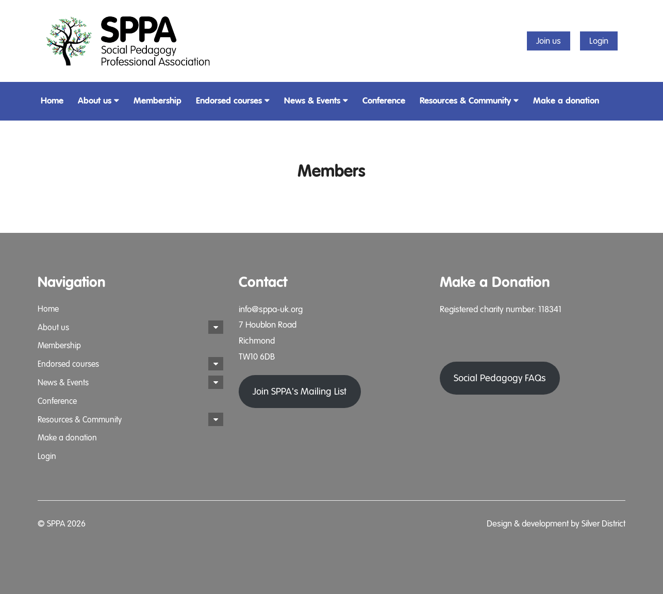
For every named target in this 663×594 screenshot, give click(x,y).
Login (598, 41)
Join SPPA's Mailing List (299, 391)
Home (52, 100)
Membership (157, 100)
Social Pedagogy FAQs (499, 392)
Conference (383, 100)
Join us (548, 41)
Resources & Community (469, 100)
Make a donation (566, 100)
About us (98, 100)
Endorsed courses (233, 100)
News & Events (316, 100)
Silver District (603, 523)
